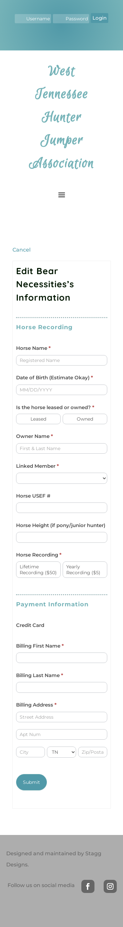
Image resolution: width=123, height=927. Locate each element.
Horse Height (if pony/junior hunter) (60, 525)
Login (99, 18)
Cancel (21, 250)
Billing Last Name (39, 675)
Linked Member (37, 466)
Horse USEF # (33, 496)
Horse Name (33, 348)
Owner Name (34, 436)
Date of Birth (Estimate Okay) (54, 377)
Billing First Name (40, 646)
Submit (31, 782)
